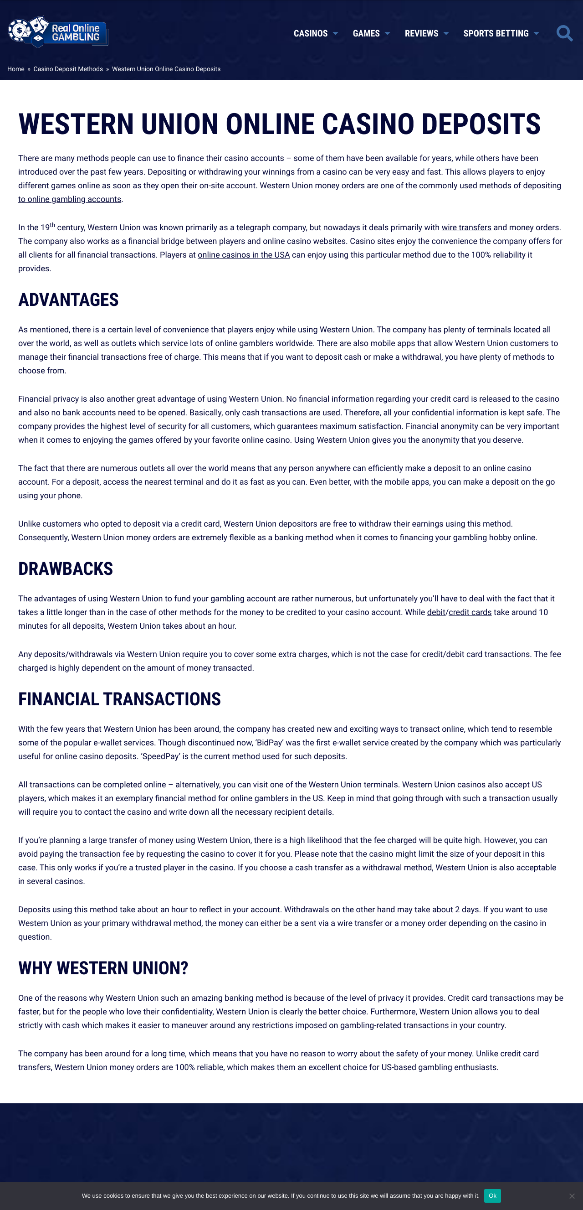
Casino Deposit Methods (68, 69)
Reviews (427, 33)
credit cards (470, 612)
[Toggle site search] (565, 33)
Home (16, 69)
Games (371, 33)
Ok (492, 1195)
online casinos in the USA (244, 254)
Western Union (286, 185)
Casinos (316, 33)
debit (436, 612)
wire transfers (466, 227)
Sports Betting (501, 33)
